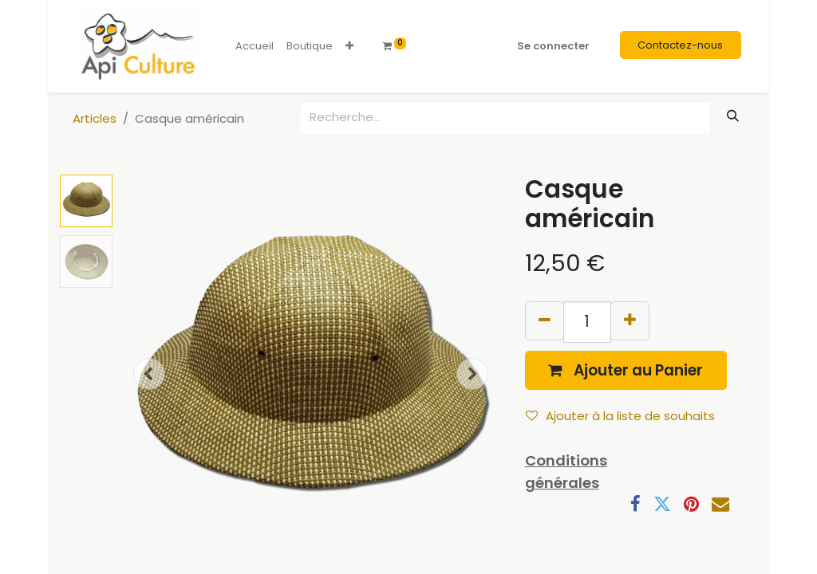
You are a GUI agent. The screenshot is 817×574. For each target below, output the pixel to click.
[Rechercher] (733, 116)
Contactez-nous (680, 45)
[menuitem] (254, 46)
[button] (349, 46)
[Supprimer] (544, 320)
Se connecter (553, 45)
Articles (94, 118)
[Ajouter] (629, 320)
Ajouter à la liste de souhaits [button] (620, 415)
